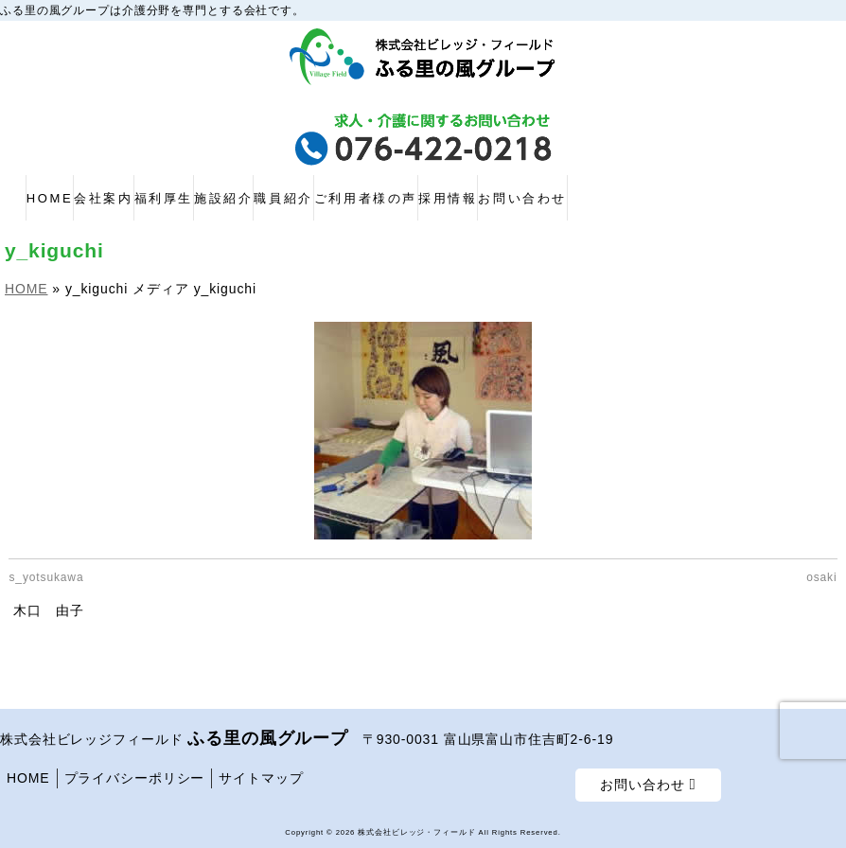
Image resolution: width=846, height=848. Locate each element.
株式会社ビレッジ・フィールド (416, 832)
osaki (821, 577)
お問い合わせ (648, 785)
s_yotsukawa (46, 577)
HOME (28, 778)
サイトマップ (261, 778)
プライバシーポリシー (134, 778)
